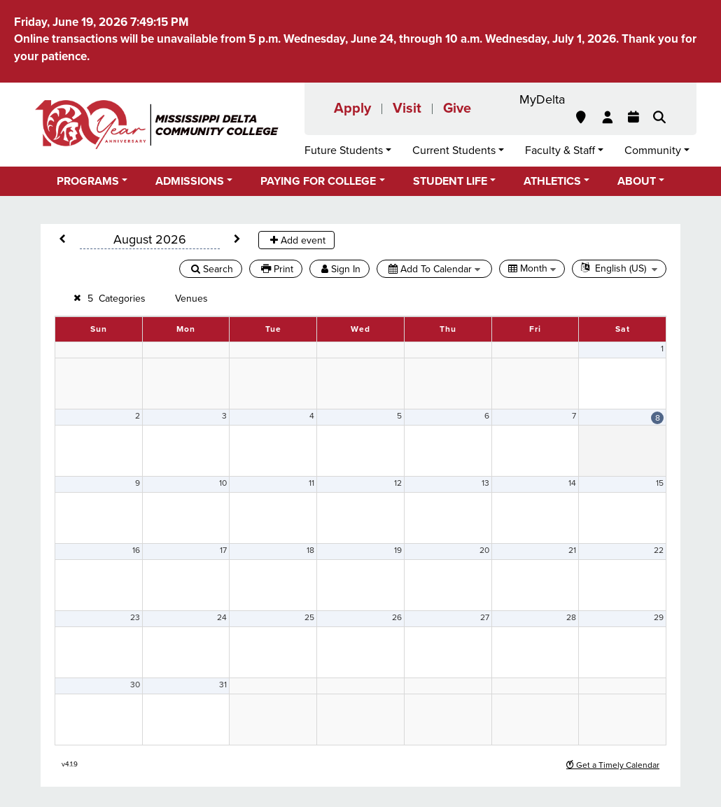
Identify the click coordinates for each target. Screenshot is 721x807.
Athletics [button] (552, 181)
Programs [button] (88, 181)
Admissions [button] (189, 181)
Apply (352, 108)
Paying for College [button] (318, 181)
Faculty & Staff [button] (560, 150)
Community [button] (652, 150)
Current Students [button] (454, 150)
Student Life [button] (450, 181)
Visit (407, 108)
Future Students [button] (343, 150)
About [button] (636, 181)
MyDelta (542, 99)
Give (457, 108)
